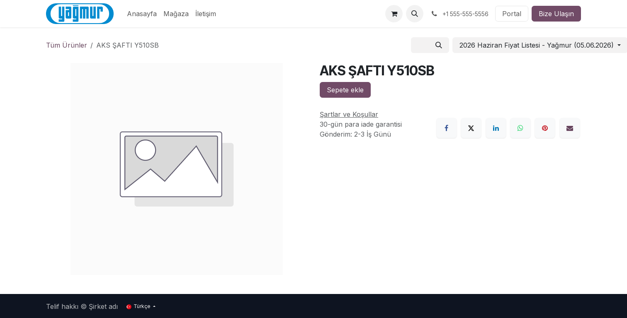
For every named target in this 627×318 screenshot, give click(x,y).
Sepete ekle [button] (345, 90)
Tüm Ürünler (66, 45)
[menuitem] (142, 13)
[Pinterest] (545, 128)
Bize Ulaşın (556, 14)
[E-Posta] (570, 128)
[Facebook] (447, 128)
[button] (414, 13)
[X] (471, 128)
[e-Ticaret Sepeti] (394, 13)
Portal (511, 14)
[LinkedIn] (496, 128)
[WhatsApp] (520, 128)
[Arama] (438, 45)
